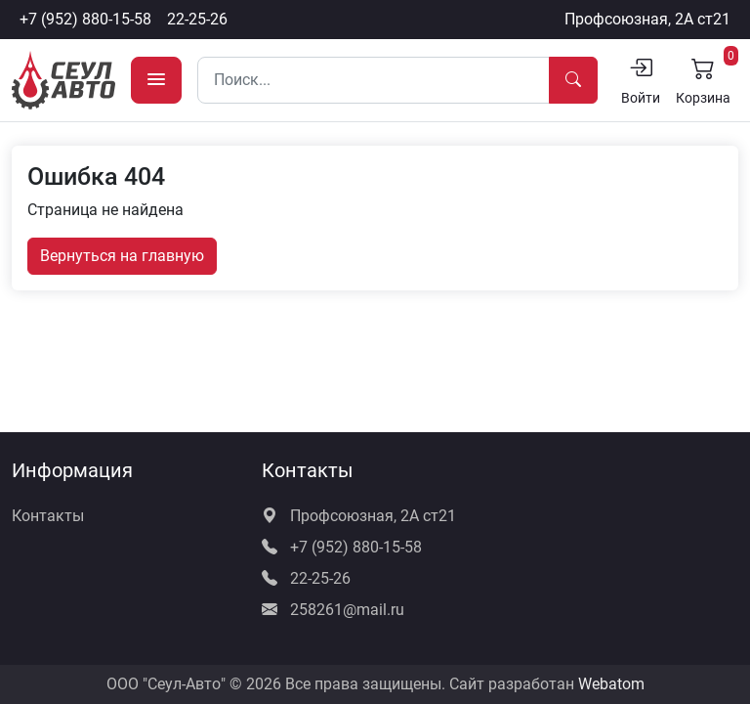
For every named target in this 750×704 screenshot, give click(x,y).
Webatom (611, 684)
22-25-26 (197, 19)
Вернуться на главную (122, 255)
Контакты (48, 515)
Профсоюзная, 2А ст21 (647, 19)
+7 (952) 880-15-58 (85, 19)
